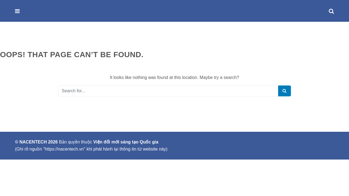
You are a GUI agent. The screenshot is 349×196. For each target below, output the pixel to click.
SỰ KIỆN (99, 38)
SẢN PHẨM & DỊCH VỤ (63, 38)
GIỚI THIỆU (25, 38)
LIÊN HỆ (122, 38)
